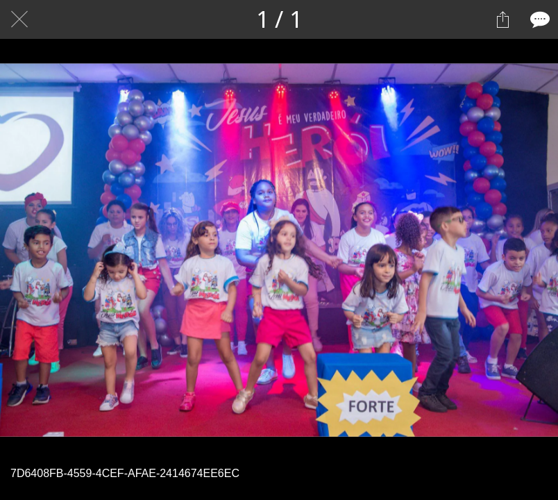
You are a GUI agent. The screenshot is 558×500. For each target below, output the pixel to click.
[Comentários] (538, 19)
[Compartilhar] (502, 19)
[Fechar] (19, 19)
